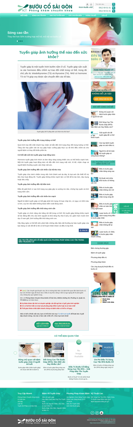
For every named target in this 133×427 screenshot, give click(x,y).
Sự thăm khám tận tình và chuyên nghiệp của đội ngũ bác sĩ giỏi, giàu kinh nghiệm (50, 303)
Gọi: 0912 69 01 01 (103, 99)
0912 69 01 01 (105, 8)
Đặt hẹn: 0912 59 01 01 (104, 77)
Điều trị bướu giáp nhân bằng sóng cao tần (102, 171)
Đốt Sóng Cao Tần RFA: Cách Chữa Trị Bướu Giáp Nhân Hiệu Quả (102, 398)
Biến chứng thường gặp (100, 248)
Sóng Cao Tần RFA (39, 15)
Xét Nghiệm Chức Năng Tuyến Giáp (78, 397)
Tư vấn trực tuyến (64, 314)
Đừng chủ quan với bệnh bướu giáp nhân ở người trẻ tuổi (103, 114)
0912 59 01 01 (105, 11)
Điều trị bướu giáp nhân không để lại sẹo (102, 224)
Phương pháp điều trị (99, 257)
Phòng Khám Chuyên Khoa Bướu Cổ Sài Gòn (28, 398)
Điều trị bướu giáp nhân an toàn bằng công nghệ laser (102, 206)
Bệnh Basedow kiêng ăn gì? (100, 401)
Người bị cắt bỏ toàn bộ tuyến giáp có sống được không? (103, 153)
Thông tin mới (90, 15)
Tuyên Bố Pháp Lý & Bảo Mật (27, 406)
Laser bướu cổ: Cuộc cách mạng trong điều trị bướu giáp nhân (103, 215)
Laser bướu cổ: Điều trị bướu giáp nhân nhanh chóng (103, 234)
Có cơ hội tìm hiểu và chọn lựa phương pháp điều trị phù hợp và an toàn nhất (48, 306)
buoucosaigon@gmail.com (108, 421)
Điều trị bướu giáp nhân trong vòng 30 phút (102, 196)
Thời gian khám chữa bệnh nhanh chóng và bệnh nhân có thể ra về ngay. (47, 308)
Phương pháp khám (98, 262)
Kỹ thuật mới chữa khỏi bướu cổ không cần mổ (102, 180)
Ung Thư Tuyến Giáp (57, 15)
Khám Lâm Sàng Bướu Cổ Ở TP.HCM (75, 400)
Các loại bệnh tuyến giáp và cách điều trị (102, 144)
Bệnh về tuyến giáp (98, 253)
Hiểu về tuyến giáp (48, 397)
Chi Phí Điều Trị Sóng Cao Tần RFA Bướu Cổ (104, 361)
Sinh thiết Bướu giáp (73, 406)
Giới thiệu (23, 15)
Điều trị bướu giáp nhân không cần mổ (102, 188)
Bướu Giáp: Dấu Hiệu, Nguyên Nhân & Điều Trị (54, 409)
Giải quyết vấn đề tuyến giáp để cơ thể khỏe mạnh (102, 135)
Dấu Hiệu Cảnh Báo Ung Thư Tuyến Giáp (54, 400)
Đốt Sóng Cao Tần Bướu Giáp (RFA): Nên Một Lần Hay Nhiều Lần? (102, 124)
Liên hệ (104, 15)
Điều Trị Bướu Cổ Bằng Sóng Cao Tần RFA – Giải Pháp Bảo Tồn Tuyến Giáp (79, 370)
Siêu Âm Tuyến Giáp (73, 404)
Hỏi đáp (20, 401)
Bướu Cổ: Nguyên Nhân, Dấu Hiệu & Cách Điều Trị (53, 405)
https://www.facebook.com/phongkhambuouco (102, 423)
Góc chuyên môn (75, 15)
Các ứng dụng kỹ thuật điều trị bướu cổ (102, 268)
